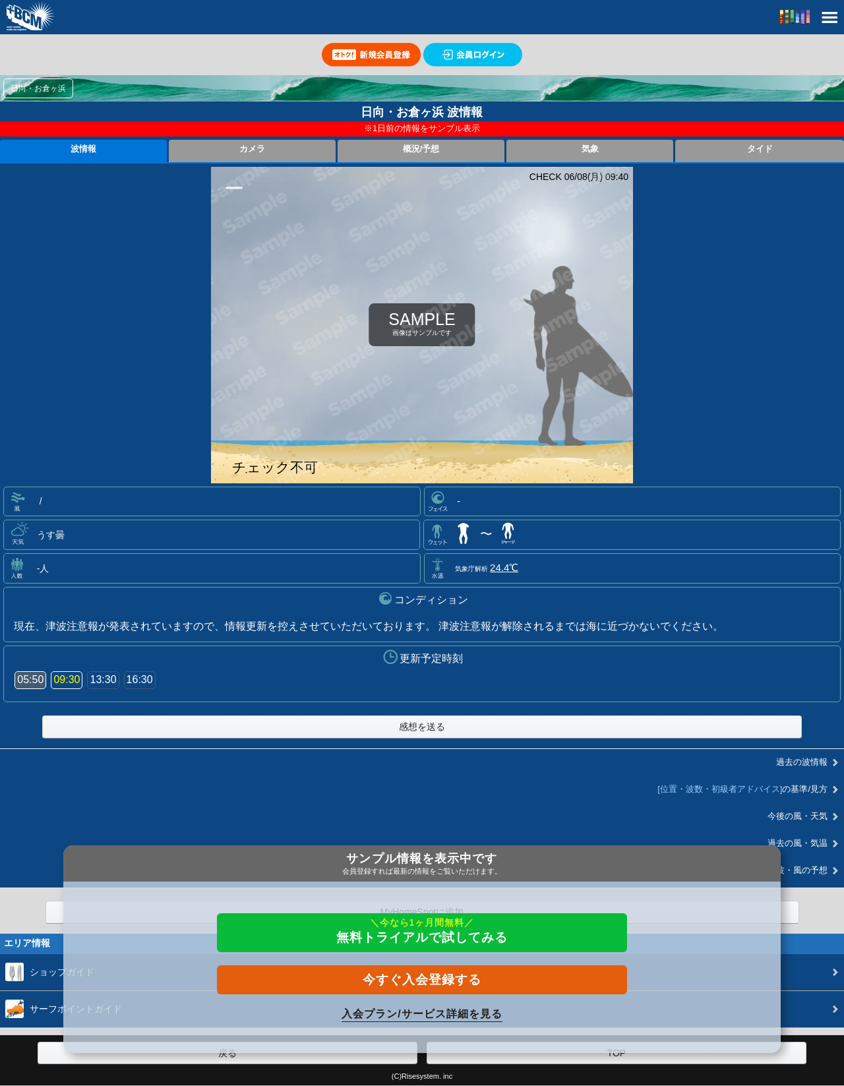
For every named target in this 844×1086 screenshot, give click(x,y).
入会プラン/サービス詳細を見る (422, 1013)
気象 (590, 149)
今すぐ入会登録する (422, 979)
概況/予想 (421, 149)
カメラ (252, 149)
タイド (760, 149)
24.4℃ (504, 567)
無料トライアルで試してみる (422, 930)
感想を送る (422, 726)
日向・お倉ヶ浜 (38, 88)
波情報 (83, 149)
